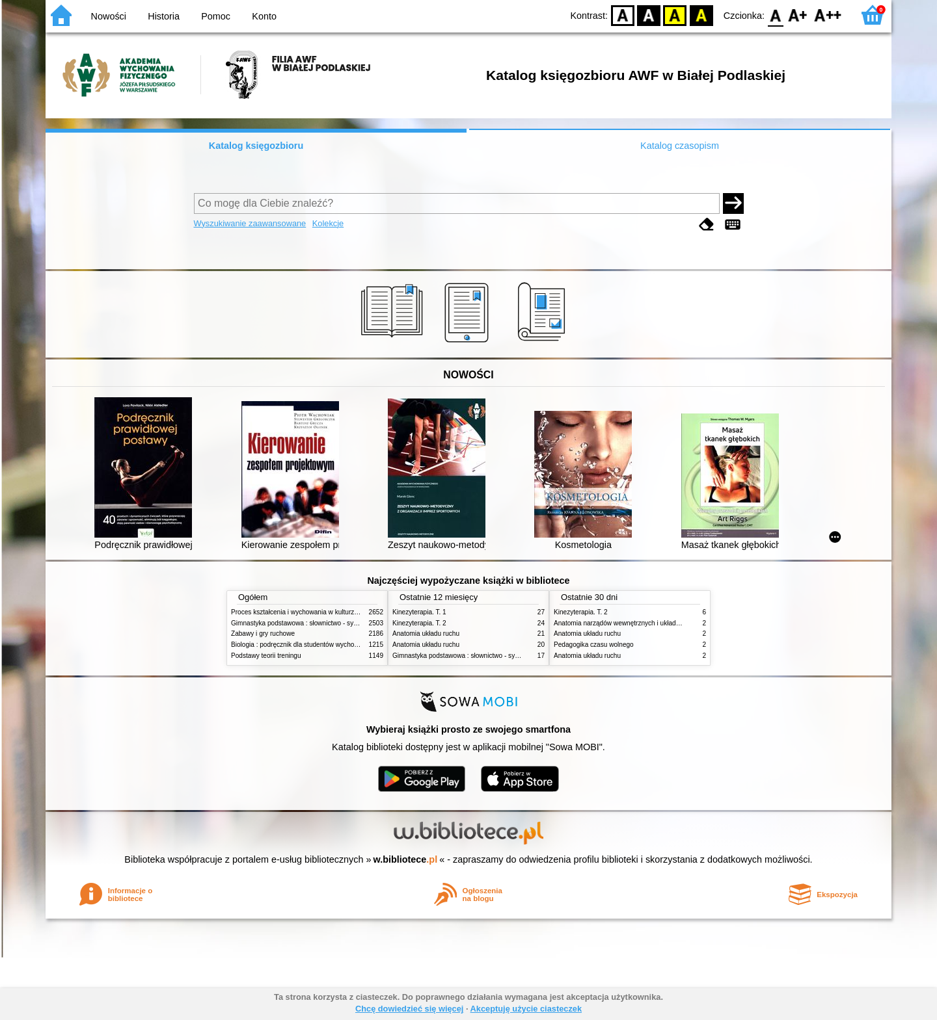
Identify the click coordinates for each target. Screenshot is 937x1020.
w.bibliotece (405, 859)
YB (675, 14)
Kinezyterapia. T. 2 (419, 623)
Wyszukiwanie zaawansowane (250, 223)
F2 (828, 14)
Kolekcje (328, 223)
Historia (164, 16)
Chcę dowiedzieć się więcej (409, 1008)
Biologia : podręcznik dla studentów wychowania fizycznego (317, 644)
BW (648, 14)
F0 (775, 14)
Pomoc (215, 16)
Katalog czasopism (679, 145)
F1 (798, 14)
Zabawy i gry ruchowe (263, 633)
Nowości (108, 16)
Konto (264, 16)
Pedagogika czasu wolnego (594, 644)
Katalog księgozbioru (256, 145)
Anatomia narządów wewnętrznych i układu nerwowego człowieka (649, 623)
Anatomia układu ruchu (425, 633)
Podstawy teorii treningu (266, 655)
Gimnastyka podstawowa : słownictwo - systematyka (307, 623)
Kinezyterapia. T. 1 (419, 612)
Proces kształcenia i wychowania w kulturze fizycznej (308, 612)
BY (701, 14)
